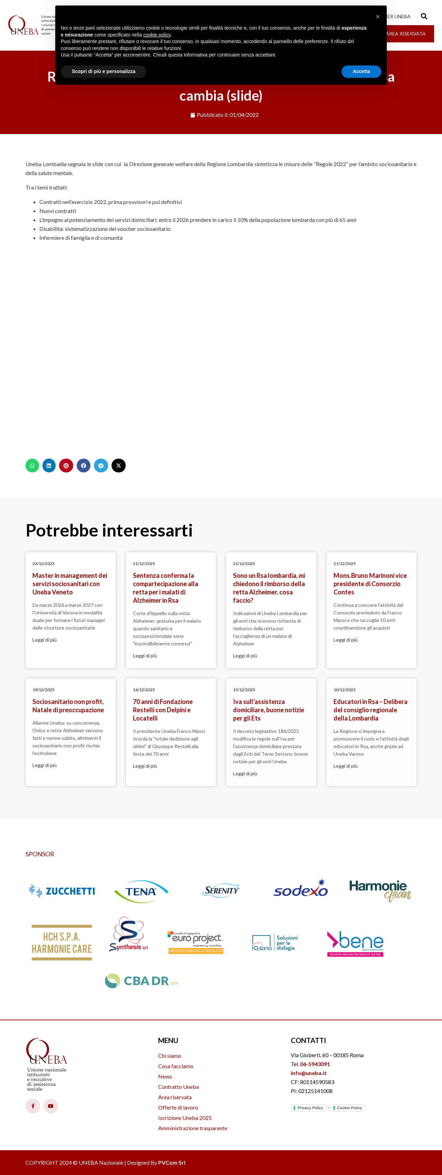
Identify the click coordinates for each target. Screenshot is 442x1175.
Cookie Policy (349, 1108)
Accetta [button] (361, 71)
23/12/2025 (43, 563)
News (165, 1076)
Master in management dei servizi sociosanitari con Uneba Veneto (69, 584)
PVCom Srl (171, 1162)
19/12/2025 (43, 689)
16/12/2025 (144, 689)
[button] (32, 465)
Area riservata (175, 1097)
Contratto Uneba (178, 1086)
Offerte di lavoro (178, 1107)
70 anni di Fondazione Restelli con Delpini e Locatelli (163, 710)
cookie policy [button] (157, 35)
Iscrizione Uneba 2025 (185, 1117)
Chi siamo (169, 1055)
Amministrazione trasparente (192, 1128)
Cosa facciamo (175, 1066)
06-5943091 (315, 1064)
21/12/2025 (144, 563)
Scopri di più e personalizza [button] (103, 71)
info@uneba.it (309, 1073)
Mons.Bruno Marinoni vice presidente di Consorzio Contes (370, 584)
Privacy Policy (311, 1108)
